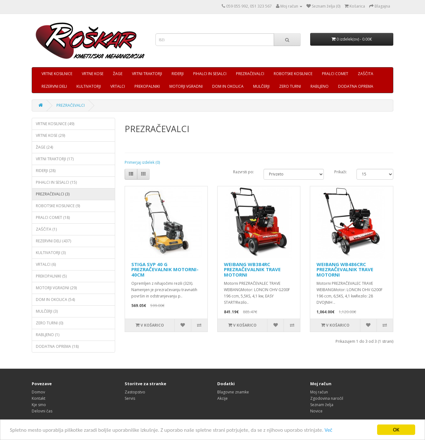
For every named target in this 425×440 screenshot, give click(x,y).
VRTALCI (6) (46, 264)
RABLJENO (320, 86)
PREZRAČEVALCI (250, 73)
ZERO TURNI (290, 86)
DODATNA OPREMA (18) (57, 346)
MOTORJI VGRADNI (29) (56, 287)
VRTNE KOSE (92, 73)
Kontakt (38, 398)
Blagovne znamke (233, 392)
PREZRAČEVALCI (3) (52, 194)
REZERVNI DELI (54, 86)
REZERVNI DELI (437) (53, 241)
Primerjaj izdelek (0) (142, 162)
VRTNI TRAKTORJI (147, 73)
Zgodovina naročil (326, 398)
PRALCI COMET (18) (53, 217)
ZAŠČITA (365, 73)
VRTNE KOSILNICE (57, 73)
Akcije (222, 398)
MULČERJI (261, 86)
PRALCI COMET (335, 73)
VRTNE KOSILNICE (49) (55, 123)
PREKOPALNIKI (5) (51, 276)
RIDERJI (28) (46, 170)
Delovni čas (42, 411)
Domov (38, 392)
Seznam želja (321, 404)
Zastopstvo (135, 392)
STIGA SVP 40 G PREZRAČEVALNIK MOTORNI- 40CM (165, 269)
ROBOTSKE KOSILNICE (293, 73)
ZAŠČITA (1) (46, 229)
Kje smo (39, 404)
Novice (316, 411)
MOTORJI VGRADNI (186, 86)
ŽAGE (117, 73)
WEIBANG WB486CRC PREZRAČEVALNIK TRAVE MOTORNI (345, 269)
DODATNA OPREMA (355, 86)
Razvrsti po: (243, 172)
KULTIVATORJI (88, 86)
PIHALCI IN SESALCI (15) (56, 182)
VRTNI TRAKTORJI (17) (55, 159)
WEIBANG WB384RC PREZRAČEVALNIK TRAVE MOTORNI (252, 269)
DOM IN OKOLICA (228, 86)
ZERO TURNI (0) (49, 323)
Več (328, 430)
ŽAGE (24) (44, 147)
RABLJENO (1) (47, 334)
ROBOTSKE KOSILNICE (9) (58, 205)
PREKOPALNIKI (147, 86)
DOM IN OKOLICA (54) (55, 299)
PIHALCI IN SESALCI (209, 73)
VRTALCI (117, 86)
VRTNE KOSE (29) (50, 135)
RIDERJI (178, 73)
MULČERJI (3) (47, 311)
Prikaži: (340, 172)
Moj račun (319, 392)
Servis (130, 398)
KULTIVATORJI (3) (51, 252)
